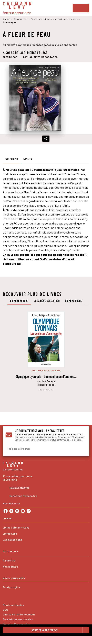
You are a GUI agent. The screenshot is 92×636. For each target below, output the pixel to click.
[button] (40, 57)
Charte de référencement (19, 614)
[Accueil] (17, 8)
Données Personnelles (16, 623)
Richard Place (37, 53)
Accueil (6, 19)
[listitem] (5, 511)
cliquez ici (76, 439)
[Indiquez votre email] (41, 449)
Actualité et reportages (66, 19)
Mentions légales (13, 604)
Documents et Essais (41, 19)
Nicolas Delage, (15, 53)
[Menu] (81, 8)
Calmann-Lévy (21, 19)
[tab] (12, 159)
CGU (5, 609)
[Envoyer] (82, 449)
